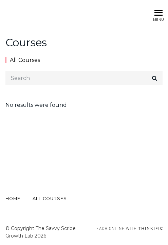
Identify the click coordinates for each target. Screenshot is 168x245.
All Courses (25, 60)
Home (12, 198)
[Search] (84, 78)
